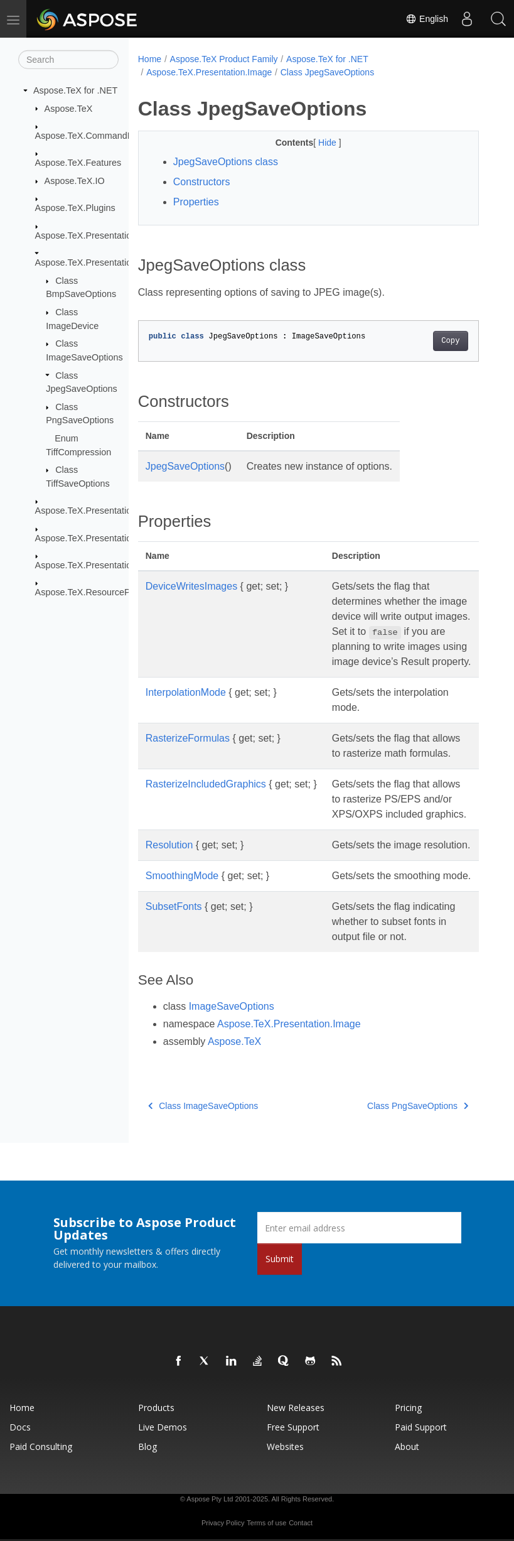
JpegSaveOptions (185, 466)
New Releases (295, 1408)
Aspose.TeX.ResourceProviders (99, 592)
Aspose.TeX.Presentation (86, 235)
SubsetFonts (174, 906)
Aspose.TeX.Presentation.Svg (94, 538)
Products (156, 1408)
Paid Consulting (40, 1446)
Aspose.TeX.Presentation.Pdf (94, 511)
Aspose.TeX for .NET (75, 90)
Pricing (408, 1408)
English (426, 18)
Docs (20, 1427)
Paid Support (421, 1427)
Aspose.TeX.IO (75, 181)
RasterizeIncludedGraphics (206, 784)
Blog (147, 1446)
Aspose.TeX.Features (78, 163)
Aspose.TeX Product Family (224, 59)
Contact (301, 1523)
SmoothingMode (182, 875)
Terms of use (266, 1523)
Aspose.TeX (69, 108)
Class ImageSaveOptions (203, 1106)
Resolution (169, 845)
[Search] (68, 59)
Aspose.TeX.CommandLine (89, 136)
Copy (450, 341)
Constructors (201, 181)
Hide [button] (328, 143)
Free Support (293, 1427)
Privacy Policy (222, 1523)
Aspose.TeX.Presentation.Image (99, 262)
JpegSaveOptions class (225, 161)
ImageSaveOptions (231, 1006)
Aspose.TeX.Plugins (75, 208)
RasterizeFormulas (188, 738)
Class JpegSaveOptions (327, 72)
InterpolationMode (186, 692)
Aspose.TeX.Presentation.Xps (94, 565)
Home (149, 59)
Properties (196, 202)
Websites (285, 1446)
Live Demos (162, 1427)
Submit (279, 1259)
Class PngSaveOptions (417, 1106)
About (407, 1446)
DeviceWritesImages (191, 586)
